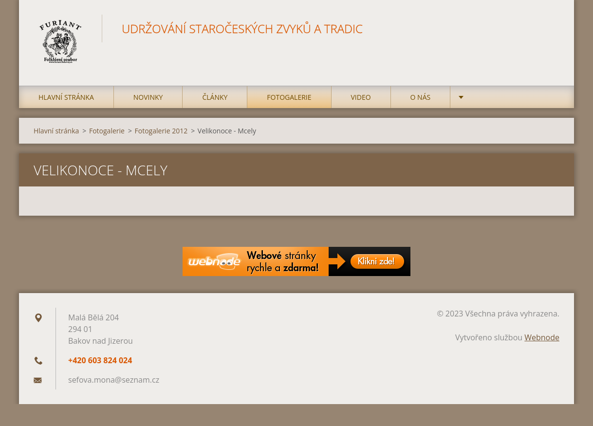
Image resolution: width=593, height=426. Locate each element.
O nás (420, 97)
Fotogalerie (289, 97)
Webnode (541, 337)
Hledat (549, 28)
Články (214, 97)
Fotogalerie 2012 (161, 130)
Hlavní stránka (66, 97)
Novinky (148, 97)
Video (361, 97)
